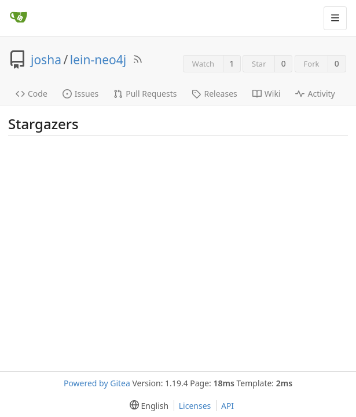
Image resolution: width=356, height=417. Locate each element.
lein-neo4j (98, 59)
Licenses (195, 405)
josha (46, 59)
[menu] (146, 405)
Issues (80, 93)
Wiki (266, 93)
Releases (214, 93)
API (227, 405)
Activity (315, 93)
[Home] (18, 18)
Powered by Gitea (97, 383)
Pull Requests (145, 93)
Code (31, 93)
